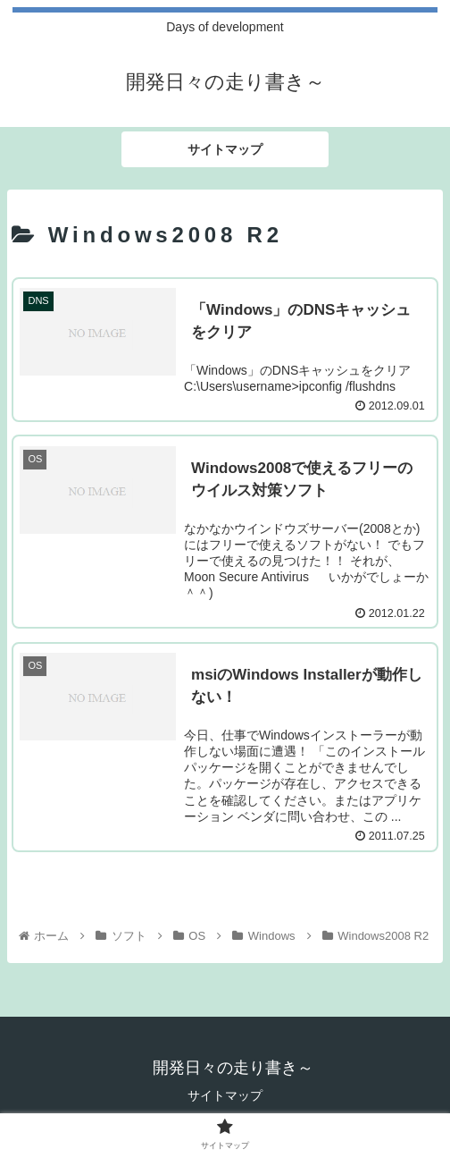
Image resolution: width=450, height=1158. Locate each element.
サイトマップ (225, 1095)
